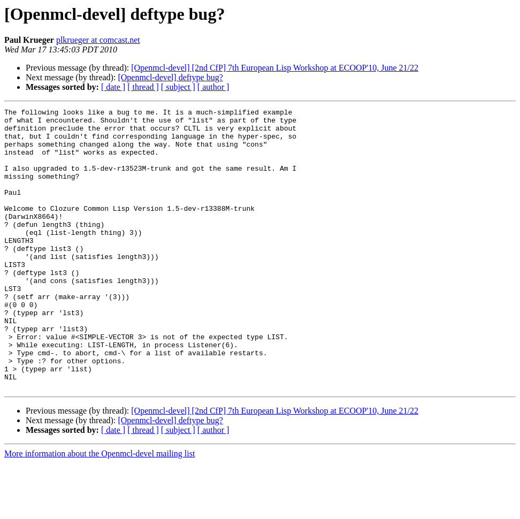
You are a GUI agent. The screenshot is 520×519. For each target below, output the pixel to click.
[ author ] (213, 86)
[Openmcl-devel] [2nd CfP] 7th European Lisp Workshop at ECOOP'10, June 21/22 (274, 67)
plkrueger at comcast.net (98, 39)
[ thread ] (143, 86)
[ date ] (113, 86)
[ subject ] (178, 86)
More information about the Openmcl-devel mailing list (99, 509)
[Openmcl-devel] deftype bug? (170, 77)
